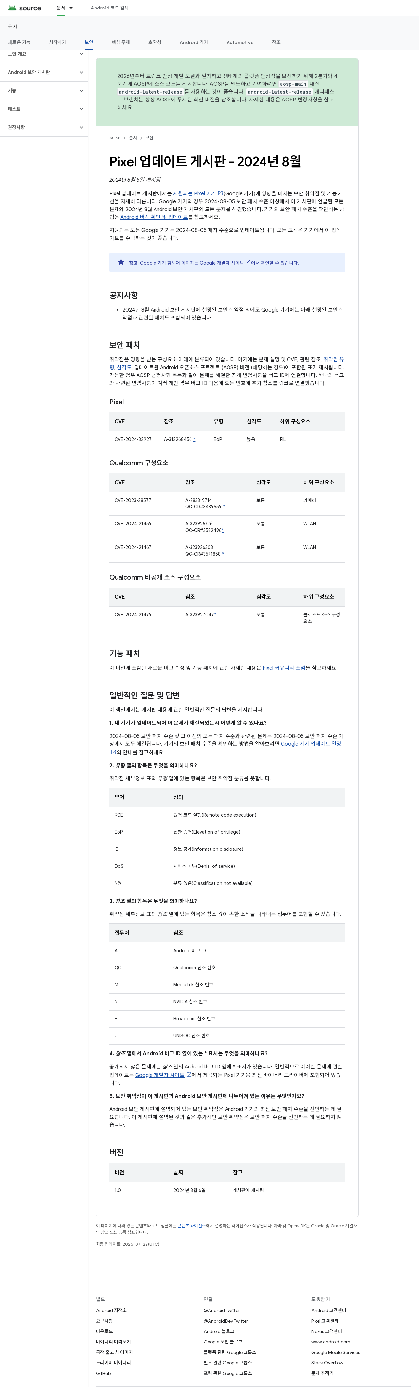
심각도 (124, 367)
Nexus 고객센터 (326, 1331)
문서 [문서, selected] (61, 8)
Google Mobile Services (335, 1352)
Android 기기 (194, 42)
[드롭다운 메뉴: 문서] (74, 8)
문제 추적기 (322, 1373)
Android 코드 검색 (110, 8)
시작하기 (57, 42)
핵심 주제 (121, 42)
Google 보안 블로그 (223, 1342)
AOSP (114, 138)
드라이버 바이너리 (113, 1363)
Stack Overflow (327, 1363)
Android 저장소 (111, 1310)
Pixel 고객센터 (324, 1321)
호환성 (154, 42)
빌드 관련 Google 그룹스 (228, 1363)
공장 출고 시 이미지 (114, 1352)
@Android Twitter (222, 1310)
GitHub (103, 1373)
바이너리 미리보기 (113, 1342)
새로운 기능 (19, 42)
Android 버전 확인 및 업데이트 (154, 217)
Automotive (240, 42)
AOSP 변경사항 (300, 100)
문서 (12, 26)
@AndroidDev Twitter (226, 1321)
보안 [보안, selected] (89, 42)
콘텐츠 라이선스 (191, 1226)
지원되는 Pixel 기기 (194, 194)
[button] (39, 54)
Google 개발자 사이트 (222, 263)
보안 (149, 138)
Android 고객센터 (328, 1310)
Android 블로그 (219, 1331)
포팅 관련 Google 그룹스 (228, 1373)
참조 (276, 42)
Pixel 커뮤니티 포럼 (284, 668)
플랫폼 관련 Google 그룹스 (230, 1352)
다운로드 (104, 1331)
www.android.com (330, 1342)
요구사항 (104, 1321)
